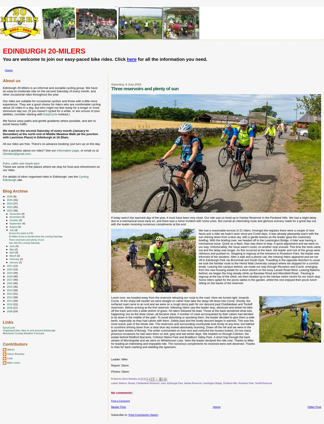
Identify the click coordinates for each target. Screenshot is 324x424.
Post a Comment (120, 401)
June (13, 246)
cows (163, 383)
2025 (10, 199)
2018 (10, 276)
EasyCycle (50, 114)
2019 (10, 272)
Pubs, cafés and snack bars (21, 163)
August (14, 227)
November (16, 217)
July (12, 230)
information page (68, 150)
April (12, 252)
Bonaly (131, 383)
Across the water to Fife (21, 233)
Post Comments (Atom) (143, 415)
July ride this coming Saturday (24, 243)
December (16, 214)
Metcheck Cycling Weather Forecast (23, 333)
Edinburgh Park (175, 383)
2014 (10, 290)
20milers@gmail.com (17, 153)
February (15, 259)
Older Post (314, 407)
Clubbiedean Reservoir (147, 383)
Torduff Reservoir (263, 383)
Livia (10, 358)
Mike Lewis (13, 362)
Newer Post (118, 407)
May (12, 249)
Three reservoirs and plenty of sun (26, 239)
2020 (10, 269)
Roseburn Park (245, 383)
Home (9, 70)
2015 (10, 286)
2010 (10, 304)
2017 (10, 279)
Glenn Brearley (15, 353)
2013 (10, 293)
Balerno (123, 383)
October (14, 220)
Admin (10, 349)
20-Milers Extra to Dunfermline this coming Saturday (36, 236)
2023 (10, 207)
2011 (10, 300)
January (14, 262)
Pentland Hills (230, 383)
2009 (10, 307)
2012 (10, 297)
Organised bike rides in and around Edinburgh (29, 330)
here (132, 59)
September (16, 223)
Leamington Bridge (212, 383)
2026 (10, 196)
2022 (10, 210)
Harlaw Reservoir (192, 383)
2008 (10, 311)
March (13, 255)
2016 (10, 283)
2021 (10, 265)
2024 (10, 203)
